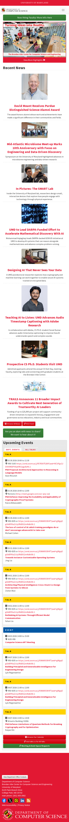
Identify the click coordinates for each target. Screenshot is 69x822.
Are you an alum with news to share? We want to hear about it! (23, 433)
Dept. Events (14, 449)
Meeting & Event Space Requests (34, 746)
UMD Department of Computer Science (28, 10)
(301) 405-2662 (19, 796)
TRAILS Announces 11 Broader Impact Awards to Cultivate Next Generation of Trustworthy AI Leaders (35, 403)
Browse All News (12, 424)
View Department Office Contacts (14, 777)
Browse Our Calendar (34, 737)
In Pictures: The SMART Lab (34, 189)
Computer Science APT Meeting (20, 642)
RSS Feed (29, 424)
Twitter (10, 800)
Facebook (4, 800)
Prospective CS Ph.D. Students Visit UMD (34, 364)
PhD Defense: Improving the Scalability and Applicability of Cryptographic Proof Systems (33, 498)
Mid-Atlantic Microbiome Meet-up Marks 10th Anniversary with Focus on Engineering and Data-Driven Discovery (34, 148)
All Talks (30, 449)
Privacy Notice (24, 805)
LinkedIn (22, 800)
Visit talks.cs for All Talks (34, 741)
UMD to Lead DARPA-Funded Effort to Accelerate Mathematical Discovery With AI (34, 231)
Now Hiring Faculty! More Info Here (34, 17)
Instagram (16, 800)
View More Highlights (34, 60)
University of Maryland (34, 3)
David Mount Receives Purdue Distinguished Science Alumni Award (34, 108)
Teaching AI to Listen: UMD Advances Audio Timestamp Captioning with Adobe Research (34, 321)
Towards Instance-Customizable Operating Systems (30, 557)
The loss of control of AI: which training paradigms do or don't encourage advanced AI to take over (31, 528)
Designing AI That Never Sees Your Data (35, 270)
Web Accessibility (9, 805)
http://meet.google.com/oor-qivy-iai (32, 493)
